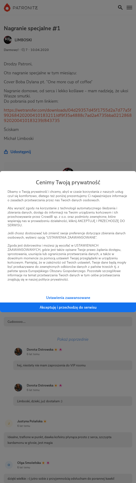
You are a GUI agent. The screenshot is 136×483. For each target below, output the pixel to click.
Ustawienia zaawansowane (68, 297)
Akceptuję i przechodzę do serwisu (68, 307)
